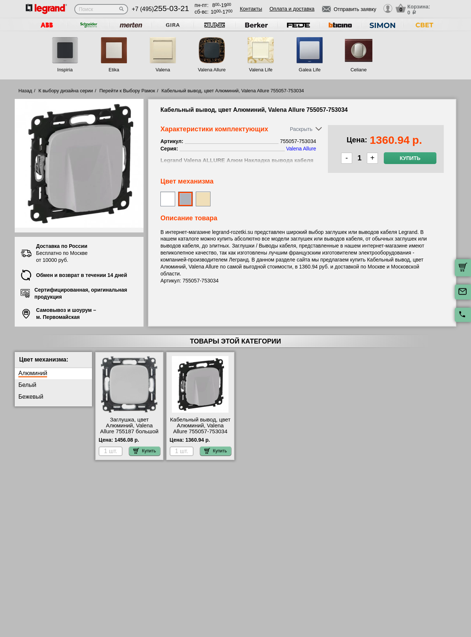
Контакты (251, 9)
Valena (163, 69)
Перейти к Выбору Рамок (127, 90)
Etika (114, 69)
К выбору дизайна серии (66, 90)
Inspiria (65, 69)
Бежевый (30, 397)
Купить (410, 158)
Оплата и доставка (291, 9)
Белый (27, 385)
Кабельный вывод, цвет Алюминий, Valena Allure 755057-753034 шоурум (200, 428)
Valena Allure (212, 69)
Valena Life (260, 69)
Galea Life (310, 69)
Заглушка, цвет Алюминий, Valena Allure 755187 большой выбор (129, 428)
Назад (25, 90)
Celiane (358, 69)
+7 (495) (160, 9)
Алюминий (32, 373)
